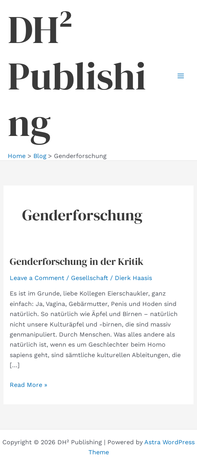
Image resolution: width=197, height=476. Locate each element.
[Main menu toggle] (180, 75)
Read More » (28, 385)
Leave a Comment (37, 278)
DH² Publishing (77, 76)
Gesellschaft (89, 278)
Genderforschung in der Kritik (76, 261)
